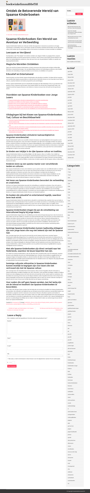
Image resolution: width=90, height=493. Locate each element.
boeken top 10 (71, 223)
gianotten (70, 302)
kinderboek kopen (72, 360)
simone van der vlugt (72, 451)
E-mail (9, 345)
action (69, 203)
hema (69, 322)
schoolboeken (71, 449)
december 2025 (71, 83)
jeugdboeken (71, 342)
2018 (69, 177)
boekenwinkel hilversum (73, 232)
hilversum (70, 325)
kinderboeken (71, 362)
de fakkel (70, 273)
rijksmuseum (70, 443)
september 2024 (71, 126)
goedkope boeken (72, 311)
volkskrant (70, 471)
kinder (69, 357)
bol (68, 235)
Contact (36, 3)
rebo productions (71, 440)
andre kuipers (71, 209)
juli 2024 (70, 131)
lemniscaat (70, 380)
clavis (69, 262)
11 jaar (69, 172)
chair (69, 246)
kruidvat (69, 374)
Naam (9, 338)
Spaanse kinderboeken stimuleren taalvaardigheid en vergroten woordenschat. (28, 100)
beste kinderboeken (72, 220)
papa (69, 423)
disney (69, 279)
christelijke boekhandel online (74, 253)
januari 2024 (70, 149)
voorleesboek (71, 477)
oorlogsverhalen (71, 414)
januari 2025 (70, 114)
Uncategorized (16, 302)
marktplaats (70, 391)
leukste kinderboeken (72, 382)
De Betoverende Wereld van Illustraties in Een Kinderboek (51, 309)
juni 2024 (70, 134)
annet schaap (71, 212)
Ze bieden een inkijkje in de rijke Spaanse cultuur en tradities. (24, 101)
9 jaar (69, 200)
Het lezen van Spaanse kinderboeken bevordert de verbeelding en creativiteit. (28, 105)
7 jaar (69, 194)
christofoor (70, 259)
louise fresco (70, 388)
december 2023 (71, 151)
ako (68, 206)
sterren (69, 454)
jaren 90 (69, 339)
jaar (68, 328)
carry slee (70, 243)
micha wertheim (71, 400)
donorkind (70, 282)
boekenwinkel (71, 229)
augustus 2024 (71, 128)
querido (69, 437)
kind (69, 354)
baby (69, 215)
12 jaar (69, 174)
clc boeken (70, 265)
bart (69, 217)
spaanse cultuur (54, 302)
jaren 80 (69, 337)
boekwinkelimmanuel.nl (22, 4)
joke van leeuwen (71, 348)
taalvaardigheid (17, 304)
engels (69, 291)
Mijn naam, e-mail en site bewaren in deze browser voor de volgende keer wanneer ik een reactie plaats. (34, 358)
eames (69, 285)
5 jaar (69, 189)
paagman (70, 420)
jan (68, 331)
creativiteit (27, 302)
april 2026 (70, 71)
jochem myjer (71, 345)
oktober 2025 (71, 88)
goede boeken (71, 305)
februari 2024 (71, 146)
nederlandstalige (71, 405)
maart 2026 (70, 74)
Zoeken (69, 10)
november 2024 (71, 120)
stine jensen (70, 457)
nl (68, 408)
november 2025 (71, 85)
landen (47, 302)
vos (68, 483)
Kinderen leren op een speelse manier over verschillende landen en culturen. (28, 103)
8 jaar (69, 197)
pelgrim (69, 428)
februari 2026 (71, 77)
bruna (69, 240)
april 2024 (70, 140)
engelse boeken (71, 293)
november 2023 (71, 154)
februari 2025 (71, 111)
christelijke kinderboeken (73, 256)
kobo (69, 371)
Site (8, 353)
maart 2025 (70, 108)
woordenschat (36, 304)
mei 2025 (70, 103)
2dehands (70, 180)
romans (69, 446)
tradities (24, 304)
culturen (32, 302)
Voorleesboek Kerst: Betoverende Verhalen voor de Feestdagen (74, 46)
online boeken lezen (72, 411)
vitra (69, 469)
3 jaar (69, 183)
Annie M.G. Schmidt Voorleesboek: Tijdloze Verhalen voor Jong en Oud (75, 32)
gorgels (69, 314)
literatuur (70, 385)
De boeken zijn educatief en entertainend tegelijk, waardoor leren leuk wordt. (28, 106)
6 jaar (69, 192)
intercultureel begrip (40, 302)
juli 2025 (70, 97)
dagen (69, 268)
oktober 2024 (71, 123)
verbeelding (29, 304)
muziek (69, 403)
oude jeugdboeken (72, 417)
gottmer (69, 316)
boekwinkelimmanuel (23, 34)
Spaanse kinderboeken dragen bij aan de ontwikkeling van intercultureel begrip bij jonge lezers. (32, 108)
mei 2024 (70, 137)
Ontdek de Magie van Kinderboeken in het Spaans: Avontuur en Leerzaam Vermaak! (20, 309)
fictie (69, 296)
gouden (69, 319)
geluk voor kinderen (72, 299)
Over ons (30, 3)
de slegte (70, 276)
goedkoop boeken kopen (73, 308)
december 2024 (71, 117)
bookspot (70, 238)
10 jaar (69, 169)
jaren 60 (69, 334)
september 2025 (71, 91)
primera (69, 434)
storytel (69, 460)
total (69, 463)
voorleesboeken (71, 480)
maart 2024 (70, 143)
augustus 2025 (71, 94)
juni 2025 (70, 100)
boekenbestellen (71, 226)
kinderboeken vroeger (72, 365)
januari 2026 (70, 80)
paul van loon (71, 426)
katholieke (70, 351)
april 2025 (70, 105)
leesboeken (70, 377)
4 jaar (69, 186)
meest (69, 397)
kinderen (70, 368)
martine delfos (71, 394)
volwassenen (70, 474)
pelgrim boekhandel (72, 431)
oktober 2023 (71, 157)
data (69, 271)
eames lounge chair (72, 288)
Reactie (9, 321)
